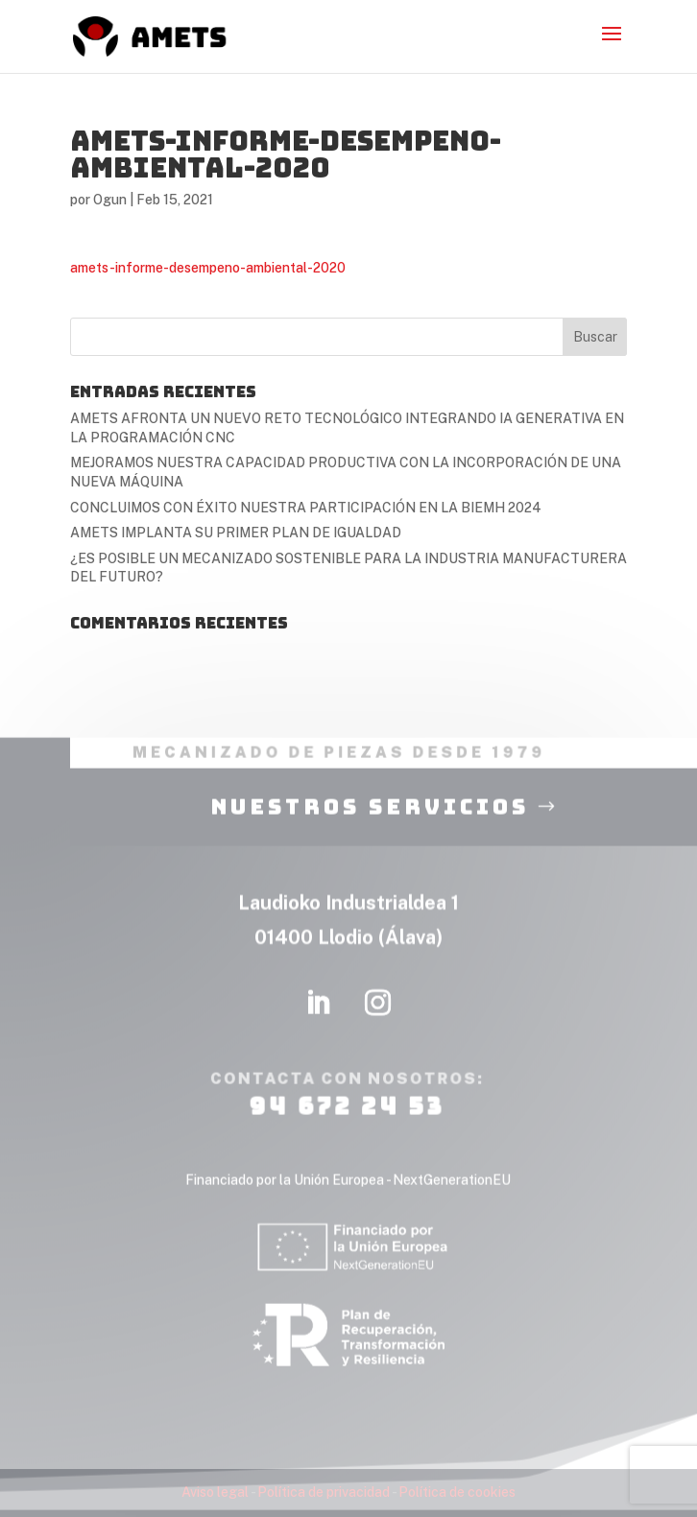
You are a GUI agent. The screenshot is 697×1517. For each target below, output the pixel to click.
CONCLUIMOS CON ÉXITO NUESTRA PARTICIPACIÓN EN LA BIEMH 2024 (305, 507)
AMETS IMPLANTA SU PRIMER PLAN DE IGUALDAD (235, 532)
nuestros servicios (369, 830)
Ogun (110, 199)
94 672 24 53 (347, 1130)
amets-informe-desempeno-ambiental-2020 (208, 267)
